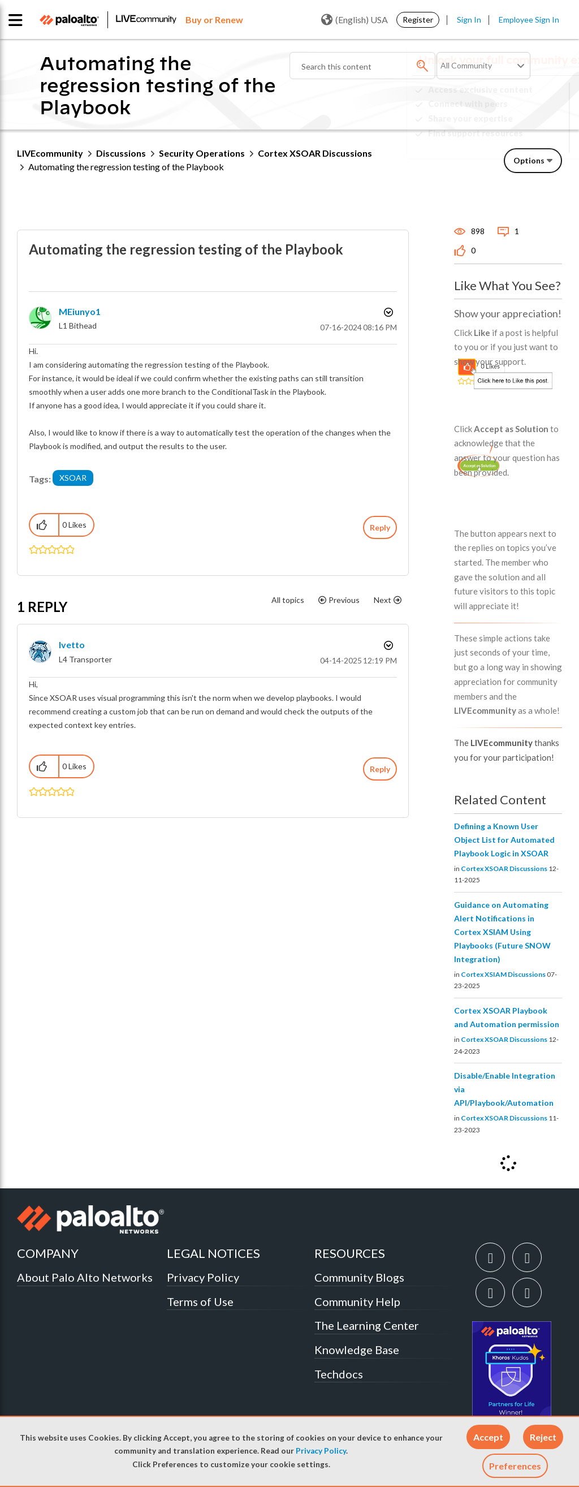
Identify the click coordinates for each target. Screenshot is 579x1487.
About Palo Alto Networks (85, 1277)
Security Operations (202, 153)
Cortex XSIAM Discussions (503, 974)
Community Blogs (359, 1277)
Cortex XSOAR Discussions (504, 868)
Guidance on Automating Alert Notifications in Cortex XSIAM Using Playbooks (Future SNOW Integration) (502, 932)
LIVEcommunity (50, 153)
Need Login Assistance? (511, 142)
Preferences (515, 1465)
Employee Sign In (529, 19)
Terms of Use (200, 1301)
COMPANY (48, 1253)
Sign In (469, 19)
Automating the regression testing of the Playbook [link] (126, 166)
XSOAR (73, 477)
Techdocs (338, 1374)
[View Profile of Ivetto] (72, 644)
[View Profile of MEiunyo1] (80, 311)
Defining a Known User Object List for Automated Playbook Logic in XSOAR (504, 839)
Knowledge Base (356, 1349)
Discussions (121, 153)
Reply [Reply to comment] (380, 769)
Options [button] (529, 160)
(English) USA (354, 19)
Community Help (357, 1301)
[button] (488, 1437)
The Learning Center (366, 1325)
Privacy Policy (321, 1450)
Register (418, 19)
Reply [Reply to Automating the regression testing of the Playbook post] (380, 527)
